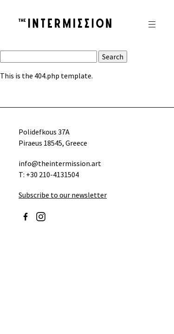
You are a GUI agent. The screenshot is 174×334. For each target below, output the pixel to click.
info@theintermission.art (60, 163)
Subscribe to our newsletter (63, 194)
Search (112, 56)
